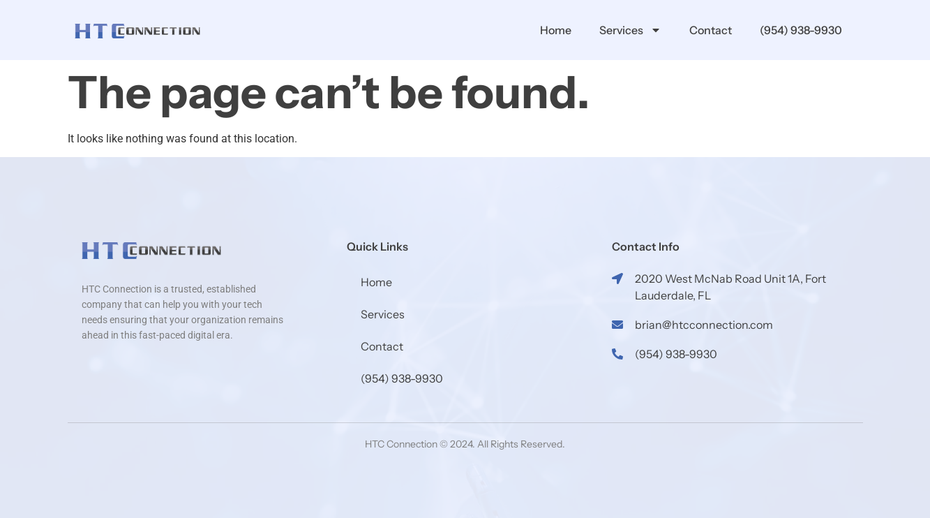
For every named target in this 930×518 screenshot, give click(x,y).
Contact (710, 30)
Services (630, 30)
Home (555, 30)
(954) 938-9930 (801, 30)
